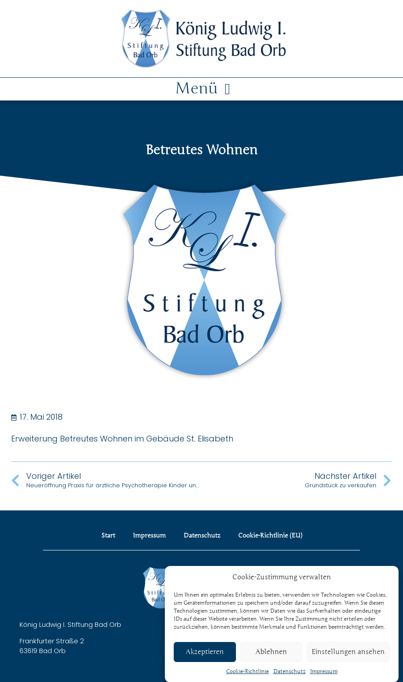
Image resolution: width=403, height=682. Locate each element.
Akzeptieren (205, 657)
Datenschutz (289, 676)
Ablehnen (271, 657)
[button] (201, 89)
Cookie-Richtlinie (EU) (270, 535)
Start (108, 535)
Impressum (324, 676)
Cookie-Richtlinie (247, 676)
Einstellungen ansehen (348, 657)
